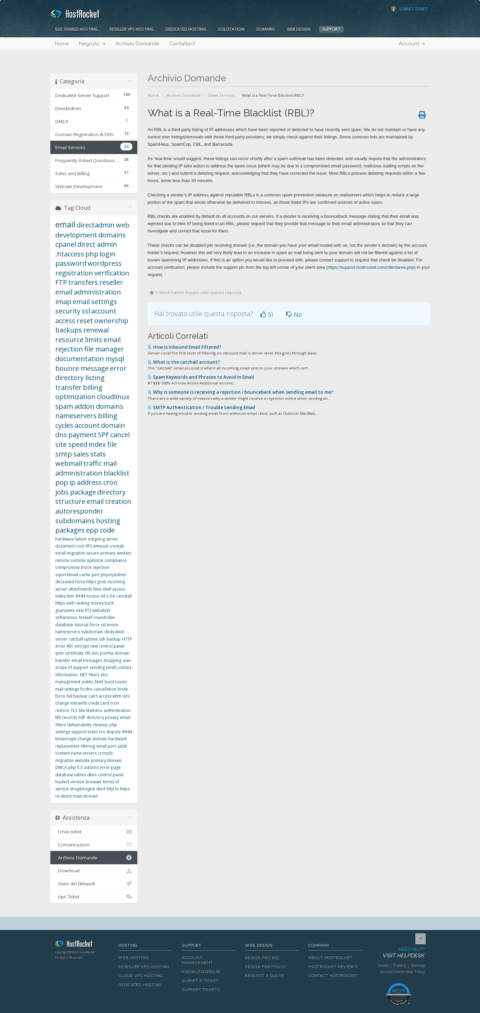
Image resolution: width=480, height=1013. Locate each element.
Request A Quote (264, 975)
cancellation (105, 689)
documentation (79, 358)
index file (103, 444)
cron (114, 703)
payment (82, 434)
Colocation (231, 29)
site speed (71, 444)
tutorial (81, 625)
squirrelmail (66, 575)
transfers (83, 282)
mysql (114, 358)
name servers (84, 753)
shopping (112, 660)
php (91, 253)
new (80, 610)
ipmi (59, 653)
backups (68, 329)
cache (84, 575)
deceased (64, 582)
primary (107, 553)
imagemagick (82, 789)
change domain (92, 739)
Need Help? (398, 953)
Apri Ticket (93, 897)
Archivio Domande (137, 44)
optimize (95, 560)
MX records (66, 717)
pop (61, 482)
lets (126, 696)
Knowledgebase (201, 971)
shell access (114, 589)
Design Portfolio (265, 966)
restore (62, 710)
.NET (83, 675)
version (77, 782)
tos (102, 732)
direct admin (97, 244)
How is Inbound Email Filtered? (184, 347)
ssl (86, 310)
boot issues (116, 682)
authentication (117, 710)
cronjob (105, 753)
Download (93, 871)
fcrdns (86, 689)
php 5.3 (75, 767)
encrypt (82, 646)
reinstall (124, 596)
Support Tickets (201, 989)
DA (112, 596)
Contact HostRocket (333, 975)
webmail (68, 463)
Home (62, 44)
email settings (95, 301)
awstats (124, 553)
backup (114, 639)
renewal (96, 329)
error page (110, 767)
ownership (111, 320)
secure (92, 553)
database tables (70, 775)
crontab (116, 546)
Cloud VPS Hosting (140, 975)
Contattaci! (182, 44)
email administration (88, 291)
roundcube (104, 617)
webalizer (101, 610)
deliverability (79, 725)
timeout (100, 546)
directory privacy (103, 717)
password (70, 263)
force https (85, 582)
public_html (92, 682)
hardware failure (71, 539)
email (65, 224)
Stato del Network (93, 884)
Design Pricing (262, 957)
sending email (103, 667)
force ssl (98, 625)
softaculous (66, 617)
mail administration (86, 468)
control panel (110, 775)
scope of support (71, 667)
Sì (266, 314)
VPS (88, 546)
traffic (92, 463)
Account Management (197, 960)
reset (85, 320)
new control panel (107, 646)
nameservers (76, 415)
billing (92, 387)
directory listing (80, 377)
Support (331, 29)
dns (61, 434)
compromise (67, 567)
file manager (104, 348)
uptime (91, 639)
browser (94, 782)
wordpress (105, 263)
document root (69, 546)
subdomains (75, 520)
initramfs (78, 703)
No (294, 314)
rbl (87, 653)
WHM (127, 732)
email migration (70, 553)
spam (64, 406)
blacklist (116, 472)
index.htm (64, 596)
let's (104, 596)
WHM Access (87, 596)
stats (98, 453)
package (83, 491)
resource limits (78, 339)
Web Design (298, 29)
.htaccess (69, 253)
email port (106, 746)
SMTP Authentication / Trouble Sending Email (201, 407)
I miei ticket (93, 832)
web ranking (77, 603)
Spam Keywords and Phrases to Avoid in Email (201, 377)
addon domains (98, 406)
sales (81, 453)
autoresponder (79, 511)
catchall (76, 639)
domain (113, 425)
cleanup (100, 725)
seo (95, 653)
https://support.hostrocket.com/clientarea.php (371, 267)
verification (111, 272)
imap (63, 301)
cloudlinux (113, 396)
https (60, 603)
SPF (103, 434)
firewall (85, 617)
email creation (109, 501)
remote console (70, 560)
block (86, 567)
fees (97, 589)
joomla (106, 653)
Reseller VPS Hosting (132, 29)
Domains (265, 29)
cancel (120, 434)
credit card (98, 703)
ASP (81, 717)
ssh (102, 639)
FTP (61, 282)
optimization (75, 396)
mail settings (67, 689)
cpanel (65, 244)
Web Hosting (133, 957)
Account (412, 44)
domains (112, 234)
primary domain (106, 760)
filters (94, 675)
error (118, 368)
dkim (92, 775)
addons (91, 767)
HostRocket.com (81, 945)
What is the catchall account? (184, 362)
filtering (88, 746)
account (87, 425)
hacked (62, 782)
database (64, 625)
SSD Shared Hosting (76, 29)
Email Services (221, 95)
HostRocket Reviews (332, 966)
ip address (85, 482)
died (100, 789)
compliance (116, 560)
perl (95, 575)
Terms (383, 965)
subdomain (92, 632)
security (67, 310)
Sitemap (417, 965)
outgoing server (103, 539)
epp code (100, 530)
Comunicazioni (93, 845)
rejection (101, 567)
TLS (74, 710)
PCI (88, 610)
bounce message (82, 368)
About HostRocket (330, 957)
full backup (77, 696)
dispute (113, 732)
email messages (87, 660)
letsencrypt (65, 739)
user (127, 660)
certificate (74, 653)
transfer (68, 387)
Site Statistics (90, 710)
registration (74, 272)
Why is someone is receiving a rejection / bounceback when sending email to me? (240, 392)
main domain (85, 796)
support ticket (84, 732)
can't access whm (105, 696)
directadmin (96, 224)
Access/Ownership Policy (402, 971)
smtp (63, 453)
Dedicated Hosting (186, 29)
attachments (80, 589)
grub (101, 582)
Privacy (399, 965)
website (82, 760)
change (62, 703)
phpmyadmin (113, 575)
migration (64, 760)
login (107, 253)
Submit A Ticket (200, 980)
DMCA (61, 767)
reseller (111, 282)
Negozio (92, 44)
